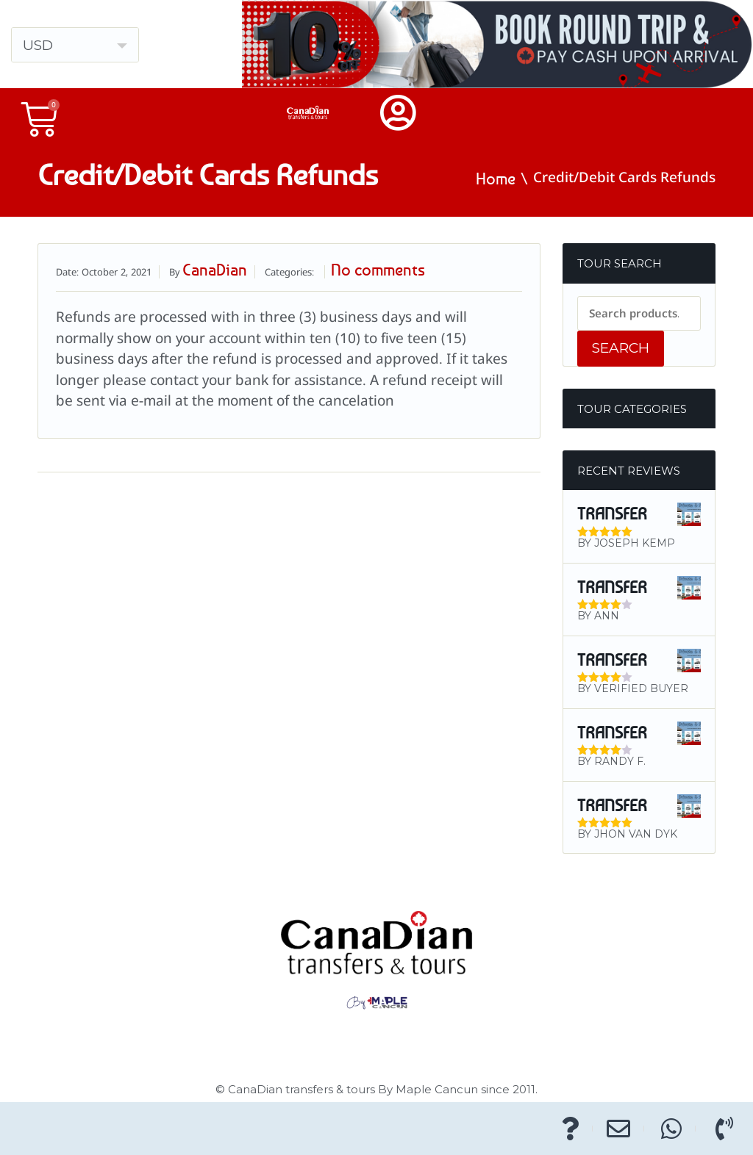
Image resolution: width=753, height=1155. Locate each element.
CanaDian (214, 269)
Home (495, 178)
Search (620, 347)
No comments (378, 269)
